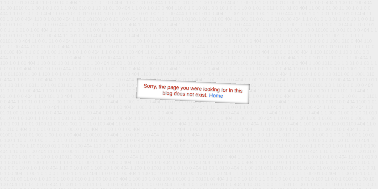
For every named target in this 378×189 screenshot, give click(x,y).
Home (216, 95)
